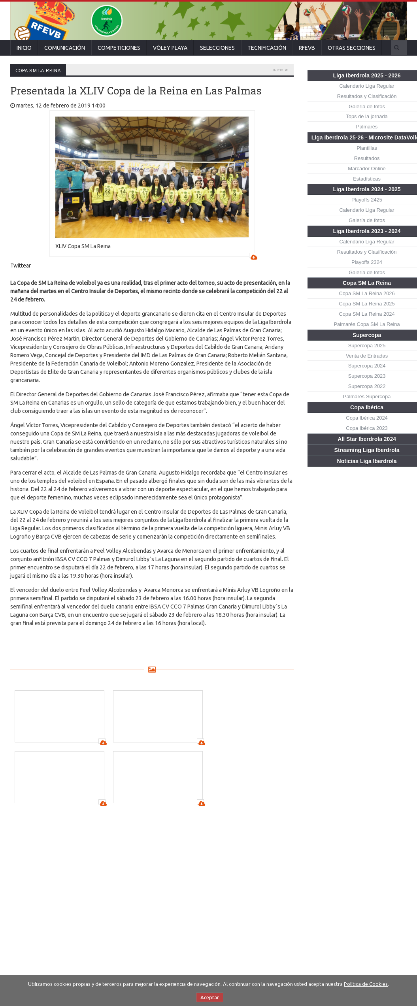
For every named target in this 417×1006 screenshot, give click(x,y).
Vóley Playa (170, 48)
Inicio (24, 48)
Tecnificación (266, 48)
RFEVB (307, 48)
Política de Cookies (366, 984)
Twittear (20, 265)
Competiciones (119, 48)
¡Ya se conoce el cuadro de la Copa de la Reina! (217, 867)
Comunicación (64, 48)
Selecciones (217, 48)
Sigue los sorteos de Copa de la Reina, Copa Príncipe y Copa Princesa (220, 896)
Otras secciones (351, 48)
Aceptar (209, 997)
